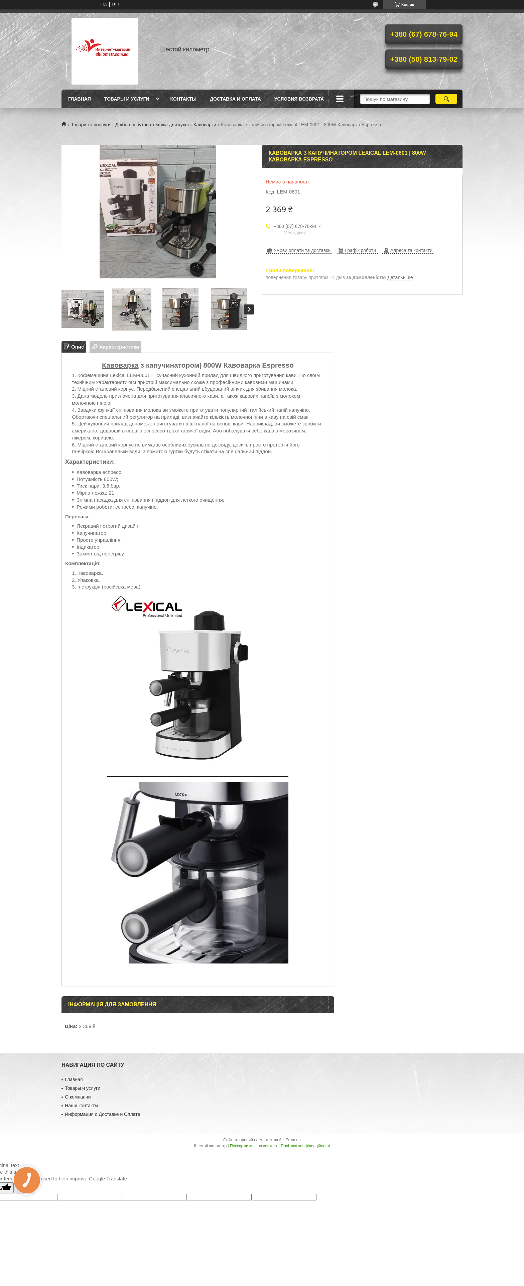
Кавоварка (120, 365)
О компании (78, 1097)
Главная (79, 99)
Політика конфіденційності (305, 1146)
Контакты (183, 99)
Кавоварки (204, 124)
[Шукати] (446, 99)
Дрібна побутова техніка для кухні (152, 124)
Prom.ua (293, 1140)
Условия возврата (299, 99)
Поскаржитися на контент (253, 1146)
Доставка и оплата (235, 99)
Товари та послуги (90, 124)
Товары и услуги (126, 99)
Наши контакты (81, 1105)
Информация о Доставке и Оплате (102, 1114)
